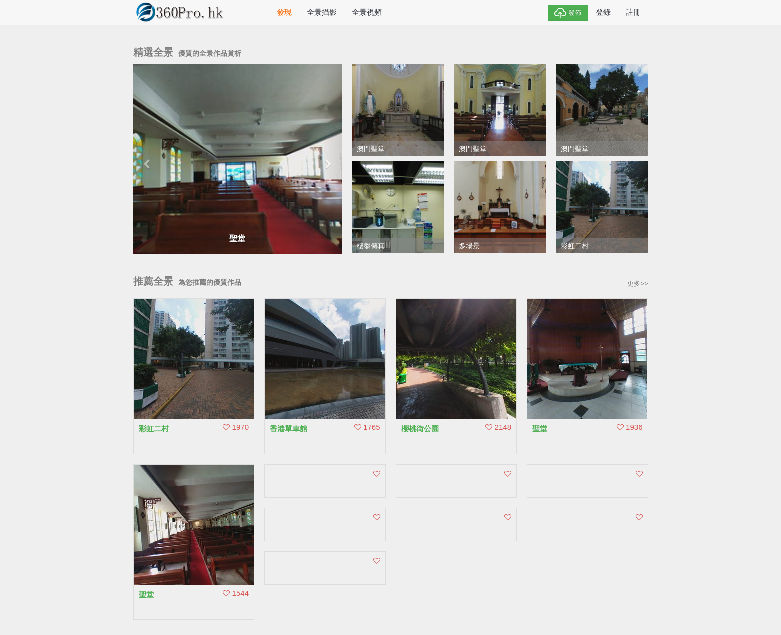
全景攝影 (322, 12)
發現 (284, 12)
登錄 (603, 12)
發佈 (568, 13)
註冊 (633, 12)
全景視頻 (367, 12)
